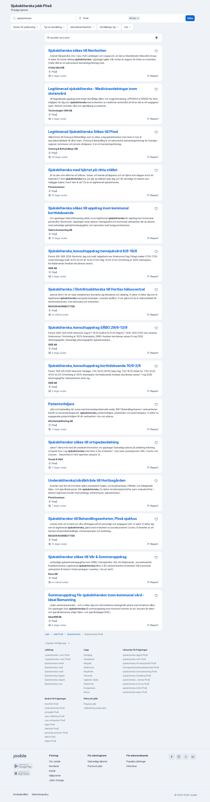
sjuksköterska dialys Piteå (135, 692)
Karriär (52, 770)
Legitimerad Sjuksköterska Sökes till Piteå (83, 132)
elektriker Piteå (52, 728)
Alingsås (88, 663)
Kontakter (54, 766)
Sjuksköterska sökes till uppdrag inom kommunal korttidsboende (88, 210)
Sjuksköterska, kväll (54, 667)
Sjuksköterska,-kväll (54, 671)
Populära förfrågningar (58, 643)
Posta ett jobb (95, 766)
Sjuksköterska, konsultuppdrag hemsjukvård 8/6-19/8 (92, 251)
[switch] (157, 37)
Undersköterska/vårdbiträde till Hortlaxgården (86, 480)
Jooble (193, 794)
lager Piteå (50, 724)
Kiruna (87, 692)
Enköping (88, 655)
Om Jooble (54, 761)
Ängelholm (88, 671)
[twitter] (186, 757)
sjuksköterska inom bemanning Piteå (140, 671)
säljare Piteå (50, 741)
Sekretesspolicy (40, 794)
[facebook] (172, 757)
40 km (134, 18)
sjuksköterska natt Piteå (134, 659)
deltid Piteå (50, 737)
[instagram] (179, 757)
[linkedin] (193, 757)
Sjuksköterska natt (53, 684)
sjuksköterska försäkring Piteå (137, 675)
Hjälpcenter (55, 775)
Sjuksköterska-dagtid (55, 680)
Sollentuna (89, 667)
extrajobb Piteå (52, 712)
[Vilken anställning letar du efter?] (43, 18)
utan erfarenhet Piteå (55, 720)
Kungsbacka (89, 688)
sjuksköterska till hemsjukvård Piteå (139, 663)
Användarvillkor (20, 794)
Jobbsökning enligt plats (95, 708)
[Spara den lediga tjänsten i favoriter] (156, 51)
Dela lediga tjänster (97, 761)
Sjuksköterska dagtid (54, 675)
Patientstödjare (61, 404)
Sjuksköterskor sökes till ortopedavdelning (83, 442)
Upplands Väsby (91, 680)
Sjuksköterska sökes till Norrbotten (77, 50)
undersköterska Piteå (55, 708)
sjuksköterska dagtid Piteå (135, 655)
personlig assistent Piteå (56, 732)
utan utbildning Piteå (54, 716)
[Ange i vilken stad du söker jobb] (109, 18)
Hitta (190, 18)
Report (152, 75)
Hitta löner (131, 766)
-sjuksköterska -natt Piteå (57, 655)
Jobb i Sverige (56, 780)
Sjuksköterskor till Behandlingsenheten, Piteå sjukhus (92, 518)
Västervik (88, 675)
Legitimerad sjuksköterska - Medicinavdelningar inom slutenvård (92, 91)
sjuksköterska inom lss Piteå (136, 684)
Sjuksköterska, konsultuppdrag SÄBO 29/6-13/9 (87, 327)
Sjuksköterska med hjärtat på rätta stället (82, 170)
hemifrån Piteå (51, 704)
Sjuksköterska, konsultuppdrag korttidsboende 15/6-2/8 (94, 366)
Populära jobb (90, 704)
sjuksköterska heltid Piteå (135, 688)
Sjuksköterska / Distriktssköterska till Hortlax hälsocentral (96, 289)
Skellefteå (88, 684)
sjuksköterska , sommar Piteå (136, 680)
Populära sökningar (136, 761)
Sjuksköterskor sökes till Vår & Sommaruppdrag (87, 557)
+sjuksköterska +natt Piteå (57, 659)
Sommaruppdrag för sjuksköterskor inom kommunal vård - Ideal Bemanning (96, 597)
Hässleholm (89, 659)
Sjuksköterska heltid (54, 663)
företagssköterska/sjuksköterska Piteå (141, 667)
